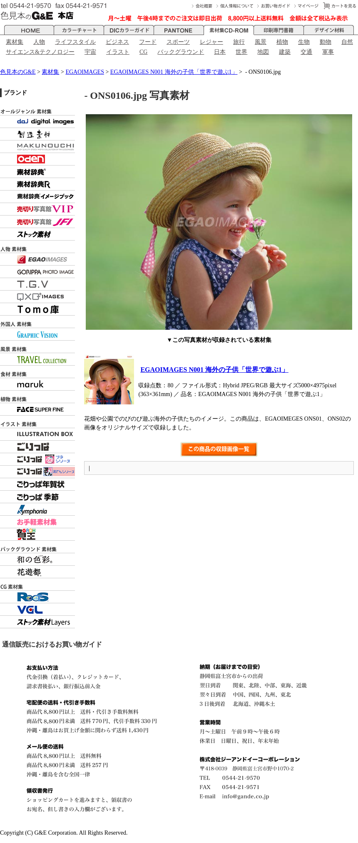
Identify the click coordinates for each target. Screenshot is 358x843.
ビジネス (117, 42)
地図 (263, 52)
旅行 (239, 42)
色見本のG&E (18, 72)
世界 (241, 52)
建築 (285, 52)
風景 (260, 42)
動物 (325, 42)
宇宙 (90, 52)
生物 (304, 42)
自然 (347, 42)
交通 (306, 52)
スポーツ (178, 42)
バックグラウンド (180, 52)
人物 (39, 42)
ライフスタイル (75, 42)
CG (143, 52)
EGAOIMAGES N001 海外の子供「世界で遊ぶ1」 (174, 72)
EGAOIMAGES (84, 72)
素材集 (14, 42)
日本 (220, 52)
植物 (282, 42)
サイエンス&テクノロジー (40, 52)
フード (148, 42)
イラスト (117, 52)
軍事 (328, 52)
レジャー (211, 42)
